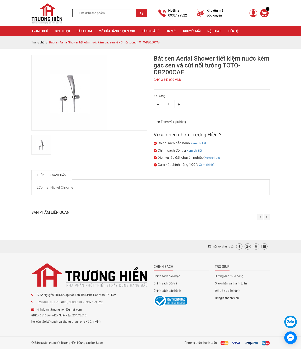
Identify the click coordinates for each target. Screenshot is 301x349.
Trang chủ (38, 42)
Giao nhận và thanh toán (231, 283)
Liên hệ (233, 31)
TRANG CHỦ (39, 31)
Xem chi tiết (198, 143)
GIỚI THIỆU (62, 31)
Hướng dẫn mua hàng (229, 276)
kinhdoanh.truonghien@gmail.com (59, 309)
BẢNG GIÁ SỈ (150, 31)
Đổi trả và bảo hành (227, 290)
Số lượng (159, 96)
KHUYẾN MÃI (192, 31)
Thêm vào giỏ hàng (171, 121)
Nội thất (214, 31)
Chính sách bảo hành (167, 290)
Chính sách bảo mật (167, 276)
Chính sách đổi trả (165, 283)
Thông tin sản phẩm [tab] (51, 175)
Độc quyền (214, 15)
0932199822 (177, 15)
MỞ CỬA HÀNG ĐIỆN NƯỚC (117, 31)
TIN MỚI (170, 31)
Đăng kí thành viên (227, 298)
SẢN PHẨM (84, 31)
